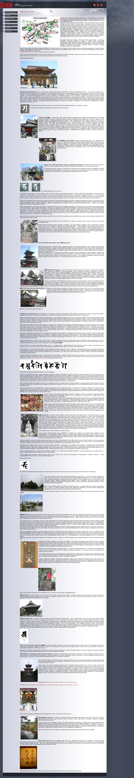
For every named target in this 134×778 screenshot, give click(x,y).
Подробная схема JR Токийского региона (29, 52)
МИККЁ (7, 21)
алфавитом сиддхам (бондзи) (38, 357)
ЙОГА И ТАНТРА (10, 18)
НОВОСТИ (8, 28)
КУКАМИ (8, 15)
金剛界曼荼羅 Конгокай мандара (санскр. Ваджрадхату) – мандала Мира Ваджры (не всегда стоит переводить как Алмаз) (49, 685)
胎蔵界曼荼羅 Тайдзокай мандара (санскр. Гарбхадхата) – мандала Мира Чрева (57, 682)
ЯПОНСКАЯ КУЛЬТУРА (11, 12)
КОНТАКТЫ (8, 31)
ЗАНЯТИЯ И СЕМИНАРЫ (11, 24)
